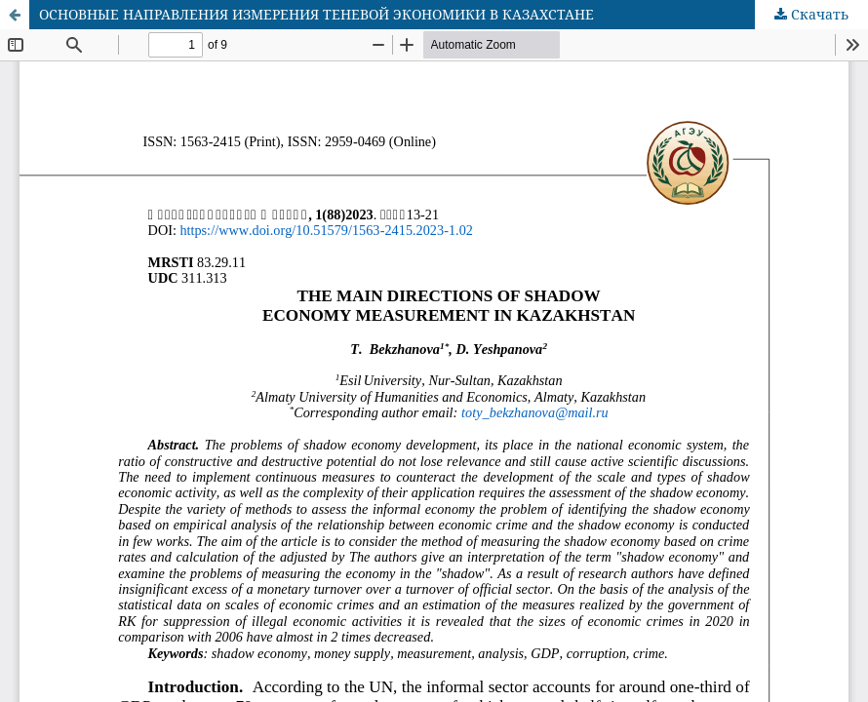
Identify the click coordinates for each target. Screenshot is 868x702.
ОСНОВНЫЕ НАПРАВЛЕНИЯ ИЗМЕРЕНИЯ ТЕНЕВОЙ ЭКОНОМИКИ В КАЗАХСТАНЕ (316, 14)
